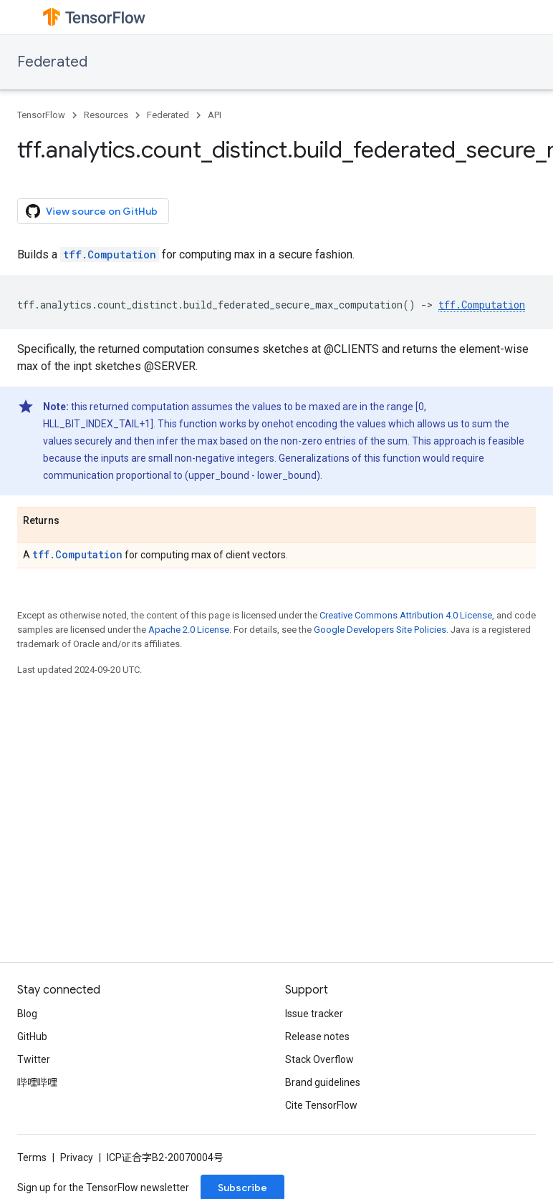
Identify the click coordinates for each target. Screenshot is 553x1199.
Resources (106, 115)
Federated (52, 62)
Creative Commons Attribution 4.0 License (405, 615)
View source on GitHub (92, 211)
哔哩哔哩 (37, 1082)
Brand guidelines (322, 1082)
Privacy (76, 1157)
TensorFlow (41, 115)
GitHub (32, 1036)
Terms (32, 1157)
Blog (27, 1013)
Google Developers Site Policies (380, 629)
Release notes (317, 1036)
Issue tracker (314, 1013)
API (214, 115)
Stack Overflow (319, 1059)
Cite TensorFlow (321, 1105)
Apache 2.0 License (188, 629)
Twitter (33, 1059)
